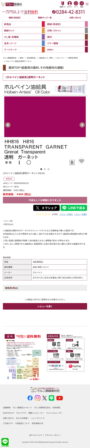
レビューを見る (66, 214)
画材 (21, 58)
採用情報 (56, 407)
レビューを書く (80, 214)
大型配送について (22, 423)
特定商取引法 (37, 423)
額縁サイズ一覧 (45, 17)
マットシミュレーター (54, 412)
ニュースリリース (38, 418)
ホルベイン (60, 58)
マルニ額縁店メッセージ (22, 407)
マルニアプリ (21, 412)
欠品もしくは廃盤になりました (45, 200)
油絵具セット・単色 (46, 58)
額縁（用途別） (15, 17)
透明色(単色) (73, 58)
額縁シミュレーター (36, 412)
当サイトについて (35, 435)
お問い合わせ (75, 17)
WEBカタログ (8, 412)
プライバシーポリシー (53, 435)
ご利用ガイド (8, 423)
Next (82, 125)
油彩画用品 (31, 58)
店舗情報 (6, 407)
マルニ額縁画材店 (9, 58)
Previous (8, 125)
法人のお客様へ (22, 418)
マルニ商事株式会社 (42, 407)
